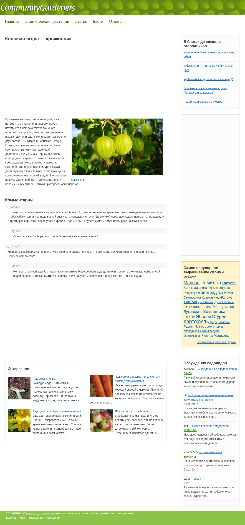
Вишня (188, 307)
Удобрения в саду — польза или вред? (208, 79)
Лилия (197, 307)
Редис (188, 326)
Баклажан (224, 322)
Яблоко (225, 297)
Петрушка (223, 288)
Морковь (221, 335)
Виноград (191, 288)
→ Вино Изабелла (210, 452)
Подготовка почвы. (44, 378)
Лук (220, 293)
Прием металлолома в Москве (203, 101)
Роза (228, 292)
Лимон (188, 373)
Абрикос (199, 326)
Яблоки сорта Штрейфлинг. (132, 411)
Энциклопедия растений (47, 21)
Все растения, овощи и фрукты (216, 342)
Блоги (98, 21)
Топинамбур (191, 404)
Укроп (187, 483)
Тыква (207, 307)
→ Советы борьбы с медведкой (209, 426)
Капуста (229, 283)
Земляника (214, 311)
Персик (212, 288)
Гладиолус (190, 293)
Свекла (209, 326)
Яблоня (203, 316)
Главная (12, 21)
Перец (217, 307)
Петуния (203, 331)
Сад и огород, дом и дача (39, 513)
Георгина (228, 302)
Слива (203, 288)
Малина (192, 282)
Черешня (189, 317)
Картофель (196, 321)
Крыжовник (78, 179)
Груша (218, 302)
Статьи (81, 21)
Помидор (210, 282)
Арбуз (213, 322)
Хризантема (205, 302)
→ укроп (195, 478)
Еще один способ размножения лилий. (57, 411)
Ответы (115, 21)
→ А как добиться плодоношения (215, 369)
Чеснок (207, 335)
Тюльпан (190, 302)
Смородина (192, 297)
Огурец (219, 316)
